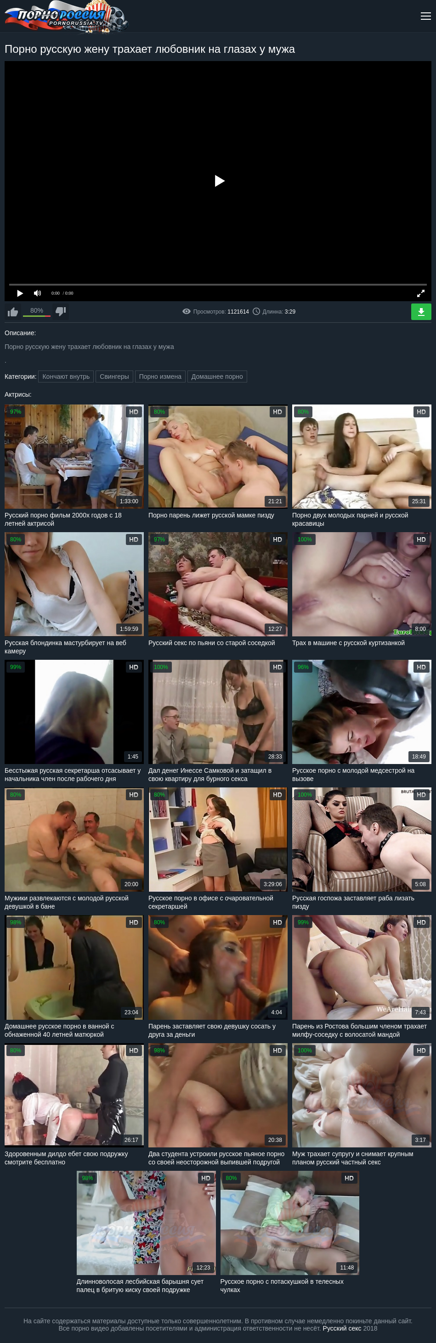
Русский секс (342, 1328)
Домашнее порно (217, 376)
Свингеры (114, 376)
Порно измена (160, 376)
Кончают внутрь (66, 376)
